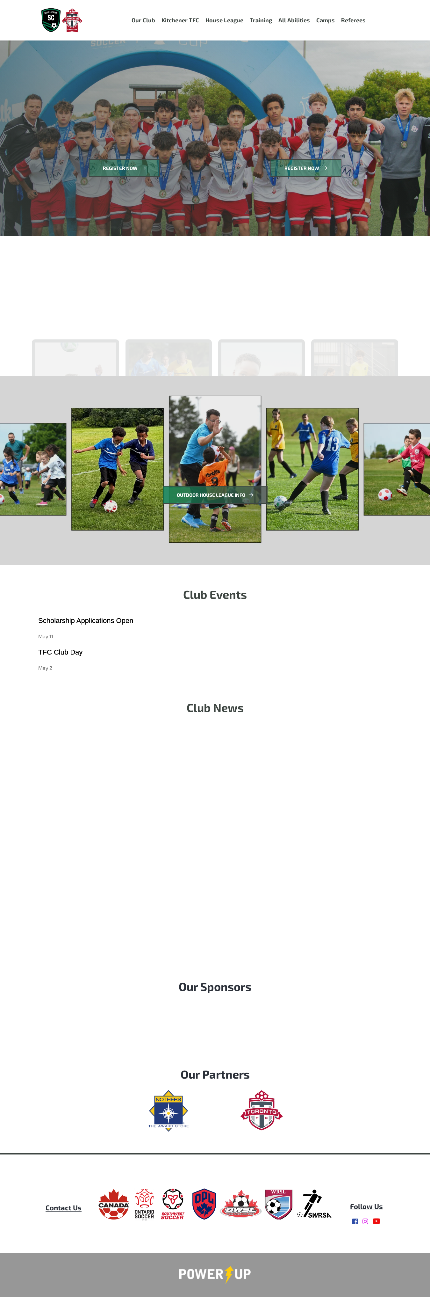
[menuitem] (143, 20)
